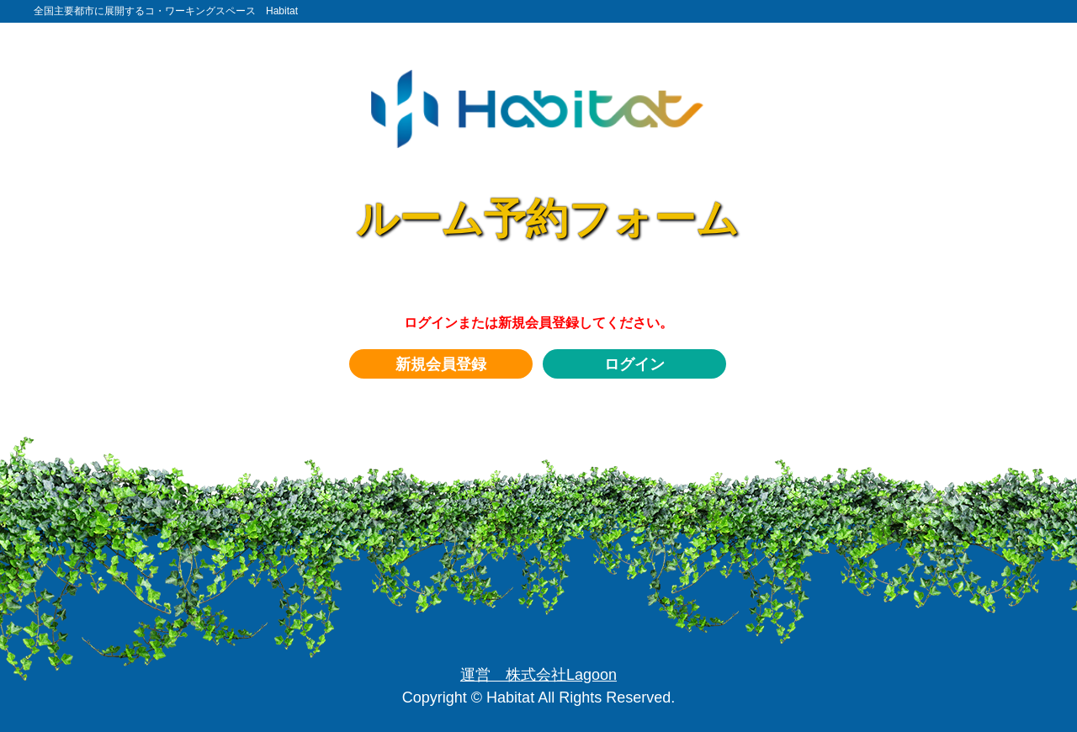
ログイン (634, 364)
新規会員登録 (440, 364)
